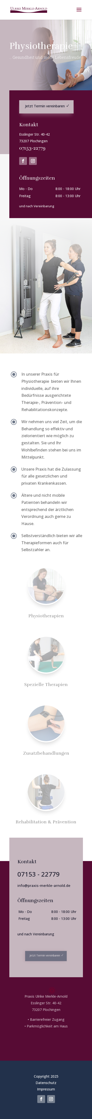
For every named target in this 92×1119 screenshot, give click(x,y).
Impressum (46, 1089)
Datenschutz (46, 1082)
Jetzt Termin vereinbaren (46, 106)
